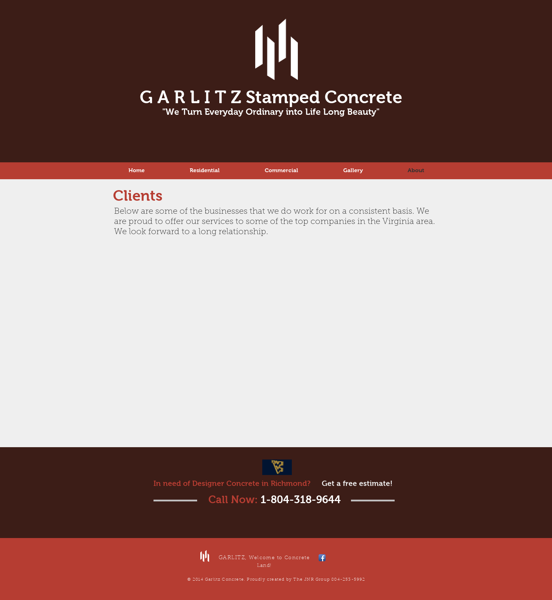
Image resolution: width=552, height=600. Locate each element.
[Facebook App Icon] (322, 557)
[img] (166, 274)
